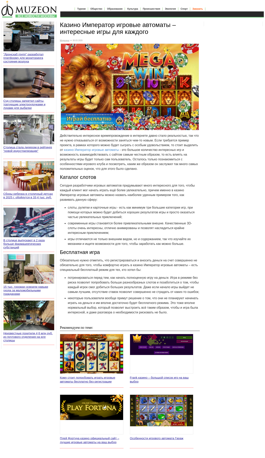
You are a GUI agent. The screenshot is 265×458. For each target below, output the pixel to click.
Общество (96, 8)
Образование (115, 8)
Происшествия (151, 8)
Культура (132, 8)
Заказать (197, 8)
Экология (170, 8)
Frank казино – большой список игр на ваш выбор (159, 379)
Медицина (64, 40)
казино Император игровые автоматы (91, 149)
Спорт (184, 8)
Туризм (81, 8)
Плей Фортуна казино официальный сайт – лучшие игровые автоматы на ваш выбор (89, 440)
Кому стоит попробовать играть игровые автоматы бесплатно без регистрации (87, 379)
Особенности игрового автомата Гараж (156, 438)
